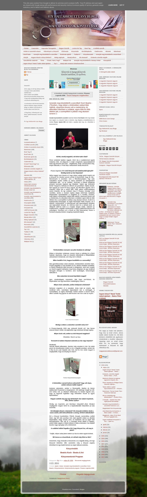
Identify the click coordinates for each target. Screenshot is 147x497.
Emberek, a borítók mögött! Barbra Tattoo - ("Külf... (111, 374)
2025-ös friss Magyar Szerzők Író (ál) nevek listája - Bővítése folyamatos (110, 271)
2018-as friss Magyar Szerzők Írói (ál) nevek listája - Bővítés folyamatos (110, 243)
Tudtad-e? (77, 54)
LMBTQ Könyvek (29, 210)
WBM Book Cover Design (107, 118)
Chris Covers (103, 121)
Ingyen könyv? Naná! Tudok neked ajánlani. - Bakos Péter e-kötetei (110, 296)
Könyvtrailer (75, 51)
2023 (103, 441)
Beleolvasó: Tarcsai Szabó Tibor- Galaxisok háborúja (114, 223)
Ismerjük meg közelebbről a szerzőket (45, 54)
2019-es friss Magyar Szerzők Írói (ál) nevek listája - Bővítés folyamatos (110, 247)
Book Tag (87, 48)
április (105, 424)
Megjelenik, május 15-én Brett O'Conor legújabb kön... (112, 416)
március (105, 427)
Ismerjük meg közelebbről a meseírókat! (108, 54)
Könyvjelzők (107, 60)
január (105, 432)
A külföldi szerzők (98, 48)
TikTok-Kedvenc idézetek (106, 159)
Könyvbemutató (88, 54)
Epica (101, 109)
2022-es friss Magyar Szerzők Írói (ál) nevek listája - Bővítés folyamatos (110, 259)
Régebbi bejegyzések (85, 474)
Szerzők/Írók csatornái (30, 60)
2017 (103, 457)
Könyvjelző (27, 207)
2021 (103, 446)
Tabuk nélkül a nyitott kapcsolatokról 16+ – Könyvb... (113, 387)
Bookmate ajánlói (65, 54)
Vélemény (27, 239)
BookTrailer (27, 54)
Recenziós (27, 224)
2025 (103, 436)
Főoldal (26, 48)
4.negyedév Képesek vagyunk (108, 102)
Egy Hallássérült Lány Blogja (34, 121)
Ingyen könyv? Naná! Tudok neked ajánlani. (37, 63)
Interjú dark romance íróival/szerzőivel (72, 63)
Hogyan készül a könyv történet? (34, 171)
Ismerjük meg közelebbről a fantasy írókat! (87, 60)
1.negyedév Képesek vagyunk (108, 81)
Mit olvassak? (83, 57)
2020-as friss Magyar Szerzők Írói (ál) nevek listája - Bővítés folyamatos (110, 251)
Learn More (113, 5)
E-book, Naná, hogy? (53, 60)
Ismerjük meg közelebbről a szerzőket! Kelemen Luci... (111, 404)
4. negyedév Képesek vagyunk (108, 86)
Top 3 (55, 63)
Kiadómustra (99, 51)
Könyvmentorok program (72, 468)
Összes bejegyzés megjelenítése (78, 95)
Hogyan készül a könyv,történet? (41, 57)
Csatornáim (35, 48)
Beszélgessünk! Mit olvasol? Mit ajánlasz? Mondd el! (108, 177)
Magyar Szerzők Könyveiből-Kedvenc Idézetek (109, 284)
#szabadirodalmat (29, 142)
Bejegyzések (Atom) (63, 478)
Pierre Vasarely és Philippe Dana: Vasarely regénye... (113, 383)
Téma (42, 60)
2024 (103, 438)
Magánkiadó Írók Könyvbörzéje (112, 408)
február (105, 430)
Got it (122, 5)
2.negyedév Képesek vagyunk (108, 97)
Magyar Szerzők (64, 48)
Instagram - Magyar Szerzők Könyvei (110, 165)
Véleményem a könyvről (51, 51)
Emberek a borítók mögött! (99, 57)
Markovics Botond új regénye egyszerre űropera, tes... (111, 379)
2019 (103, 452)
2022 (103, 444)
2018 (103, 454)
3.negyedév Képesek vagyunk (108, 83)
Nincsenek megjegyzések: (83, 460)
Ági (27, 74)
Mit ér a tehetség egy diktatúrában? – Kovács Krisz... (113, 396)
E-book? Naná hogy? (30, 164)
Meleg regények (59, 57)
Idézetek (108, 51)
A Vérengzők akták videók (107, 72)
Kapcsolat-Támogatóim (49, 48)
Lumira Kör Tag (77, 48)
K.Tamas (28, 72)
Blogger (82, 489)
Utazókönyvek (28, 236)
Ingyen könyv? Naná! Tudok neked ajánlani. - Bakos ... (111, 370)
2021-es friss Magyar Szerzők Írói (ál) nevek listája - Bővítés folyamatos (110, 255)
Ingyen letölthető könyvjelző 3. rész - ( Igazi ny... (112, 420)
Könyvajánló (28, 203)
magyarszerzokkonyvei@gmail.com (110, 351)
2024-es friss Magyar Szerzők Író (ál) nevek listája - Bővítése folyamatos (110, 267)
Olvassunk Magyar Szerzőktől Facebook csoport (108, 173)
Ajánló (57, 466)
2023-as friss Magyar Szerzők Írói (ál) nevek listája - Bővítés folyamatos (110, 263)
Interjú (61, 466)
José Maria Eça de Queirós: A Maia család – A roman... (112, 411)
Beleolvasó (117, 51)
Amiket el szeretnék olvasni (32, 51)
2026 (103, 365)
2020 (103, 449)
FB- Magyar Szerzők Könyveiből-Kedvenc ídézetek (109, 162)
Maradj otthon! (71, 57)
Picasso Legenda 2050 (87, 468)
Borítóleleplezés (87, 51)
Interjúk (25, 57)
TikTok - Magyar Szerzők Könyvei (109, 156)
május (105, 367)
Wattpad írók (67, 60)
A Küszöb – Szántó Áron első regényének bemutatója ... (111, 400)
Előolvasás (65, 51)
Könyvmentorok (59, 468)
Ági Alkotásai (103, 131)
